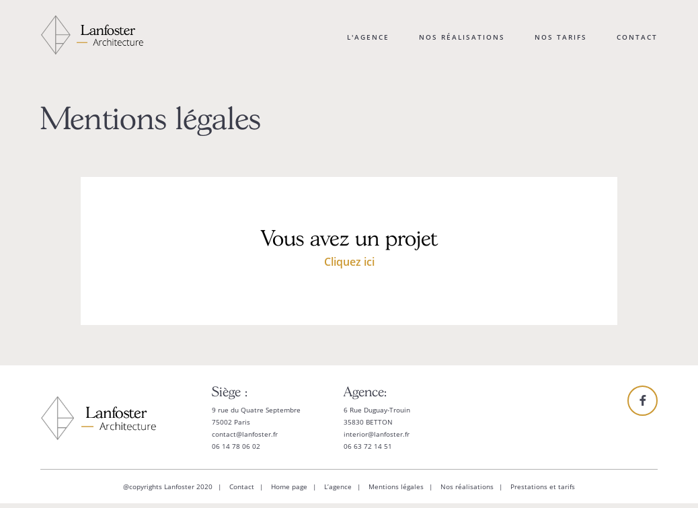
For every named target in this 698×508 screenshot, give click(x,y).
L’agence (338, 486)
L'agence (368, 37)
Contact (637, 37)
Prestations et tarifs (542, 486)
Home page (289, 486)
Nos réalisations (462, 37)
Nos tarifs (561, 37)
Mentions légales (396, 486)
